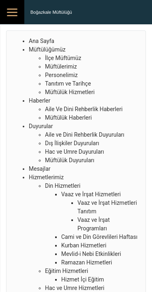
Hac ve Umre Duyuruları (74, 151)
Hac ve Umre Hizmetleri (74, 288)
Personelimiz (61, 75)
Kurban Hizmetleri (83, 245)
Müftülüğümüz (47, 49)
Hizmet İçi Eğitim (82, 279)
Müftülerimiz (61, 66)
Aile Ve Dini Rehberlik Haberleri (83, 109)
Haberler (39, 100)
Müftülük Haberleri (68, 117)
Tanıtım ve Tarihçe (68, 83)
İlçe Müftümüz (63, 58)
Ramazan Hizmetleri (86, 262)
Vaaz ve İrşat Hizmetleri (91, 194)
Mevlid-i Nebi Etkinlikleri (91, 254)
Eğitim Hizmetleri (66, 271)
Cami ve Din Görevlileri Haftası (99, 237)
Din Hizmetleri (62, 185)
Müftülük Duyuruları (69, 160)
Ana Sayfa (41, 41)
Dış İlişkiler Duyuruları (72, 143)
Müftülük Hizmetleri (69, 92)
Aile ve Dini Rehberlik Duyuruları (84, 134)
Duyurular (41, 126)
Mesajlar (40, 168)
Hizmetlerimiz (46, 177)
